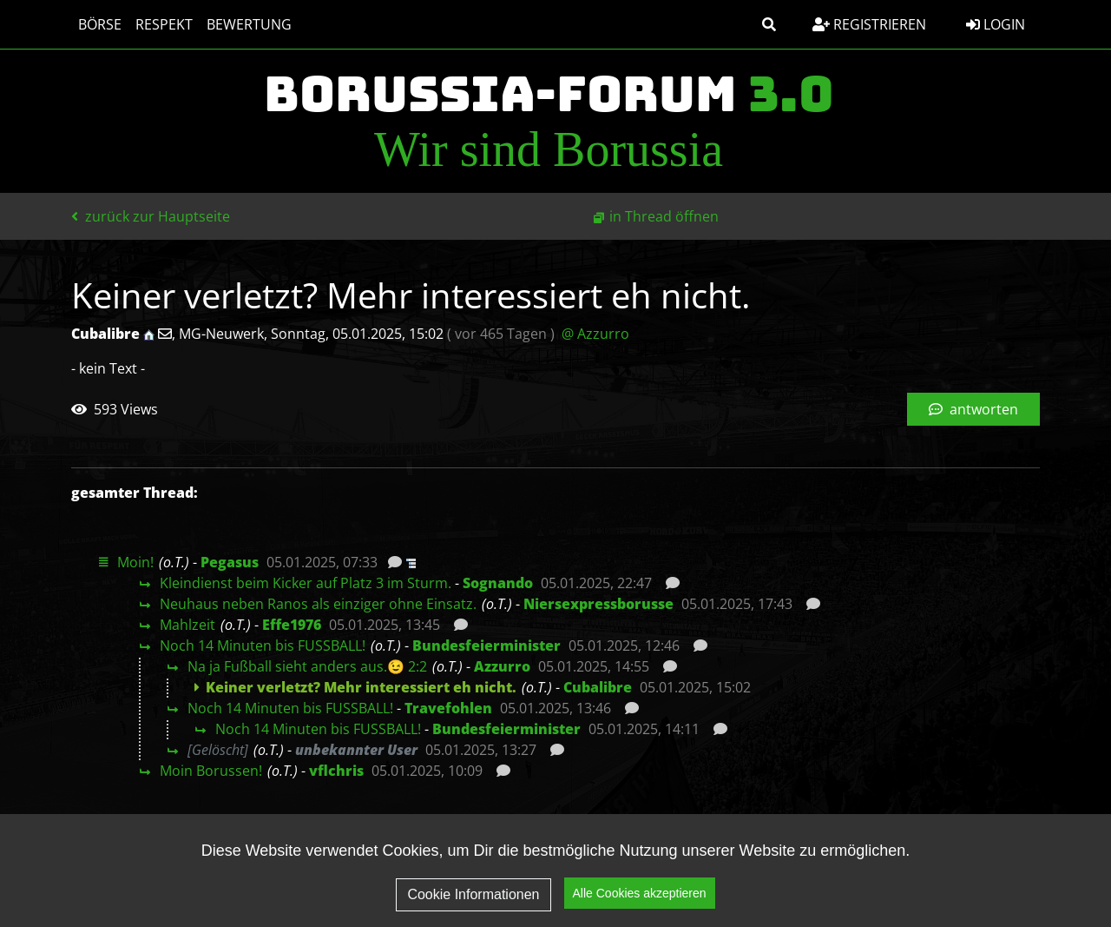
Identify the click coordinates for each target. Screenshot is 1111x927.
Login (995, 24)
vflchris (336, 770)
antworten (973, 409)
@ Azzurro (595, 333)
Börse (100, 24)
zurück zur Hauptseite (150, 216)
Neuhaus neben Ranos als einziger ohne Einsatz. (318, 603)
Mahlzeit (187, 624)
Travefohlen (448, 708)
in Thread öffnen (664, 216)
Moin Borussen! (211, 770)
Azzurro (502, 666)
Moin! (135, 562)
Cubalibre (597, 687)
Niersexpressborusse (598, 603)
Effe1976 (291, 624)
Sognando (498, 583)
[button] (769, 24)
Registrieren (869, 24)
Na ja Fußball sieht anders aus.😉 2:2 (307, 666)
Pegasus (230, 562)
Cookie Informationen (473, 908)
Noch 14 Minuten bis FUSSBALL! (262, 645)
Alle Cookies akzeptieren (640, 908)
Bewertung (249, 24)
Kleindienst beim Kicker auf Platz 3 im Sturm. (305, 583)
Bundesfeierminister (486, 645)
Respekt (164, 24)
